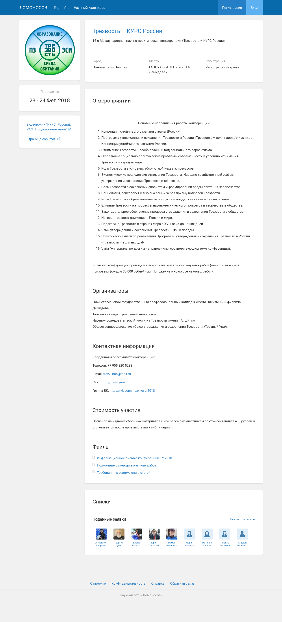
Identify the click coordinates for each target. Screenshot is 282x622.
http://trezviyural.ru (115, 382)
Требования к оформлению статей (123, 473)
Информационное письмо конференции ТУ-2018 (134, 458)
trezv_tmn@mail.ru (117, 374)
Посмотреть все (242, 519)
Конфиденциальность (128, 583)
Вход (254, 8)
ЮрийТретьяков (154, 544)
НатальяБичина (207, 544)
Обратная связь (182, 583)
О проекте (98, 583)
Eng (56, 7)
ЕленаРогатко (136, 544)
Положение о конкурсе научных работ (126, 465)
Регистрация (232, 8)
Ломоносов (33, 7)
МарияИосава (189, 544)
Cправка (157, 583)
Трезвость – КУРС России (127, 31)
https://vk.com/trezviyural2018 (132, 391)
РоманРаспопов (171, 544)
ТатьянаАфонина (225, 544)
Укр (66, 7)
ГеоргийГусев (119, 544)
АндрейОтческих (242, 544)
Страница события (43, 139)
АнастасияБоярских (101, 544)
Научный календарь (89, 7)
